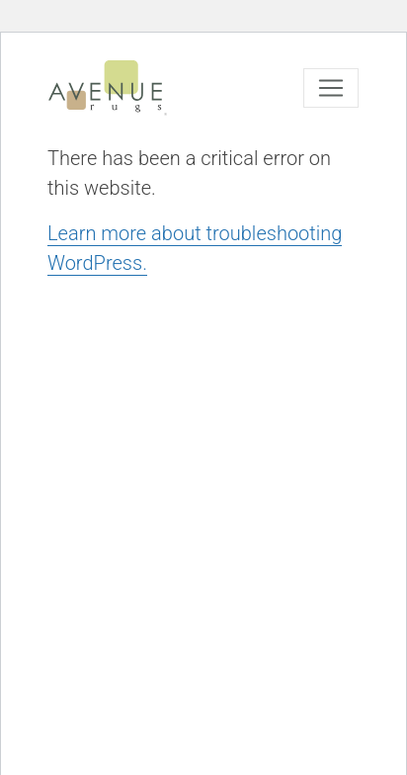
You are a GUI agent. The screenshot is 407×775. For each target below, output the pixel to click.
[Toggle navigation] (331, 88)
